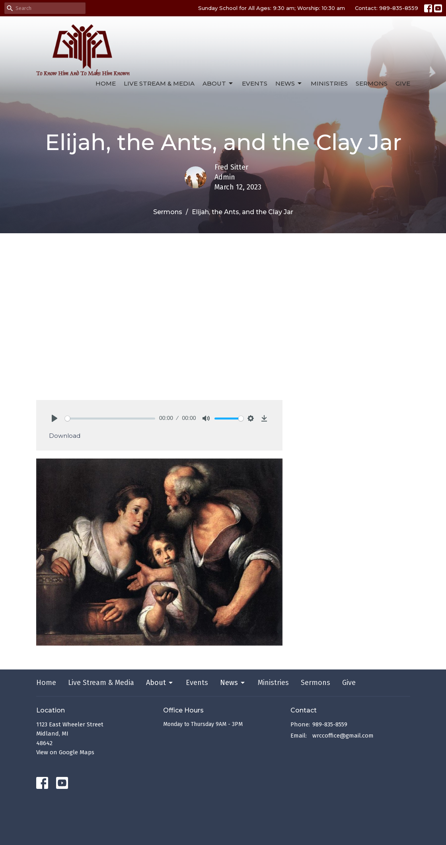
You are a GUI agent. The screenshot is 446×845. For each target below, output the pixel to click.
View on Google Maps (65, 752)
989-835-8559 (329, 724)
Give (402, 83)
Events (254, 83)
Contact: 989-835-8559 (386, 8)
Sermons (372, 83)
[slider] (110, 418)
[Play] (54, 418)
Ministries (329, 83)
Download (64, 435)
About (218, 84)
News (289, 84)
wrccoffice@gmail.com (343, 735)
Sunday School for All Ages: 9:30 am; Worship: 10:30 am (271, 8)
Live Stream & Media (159, 83)
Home (105, 83)
